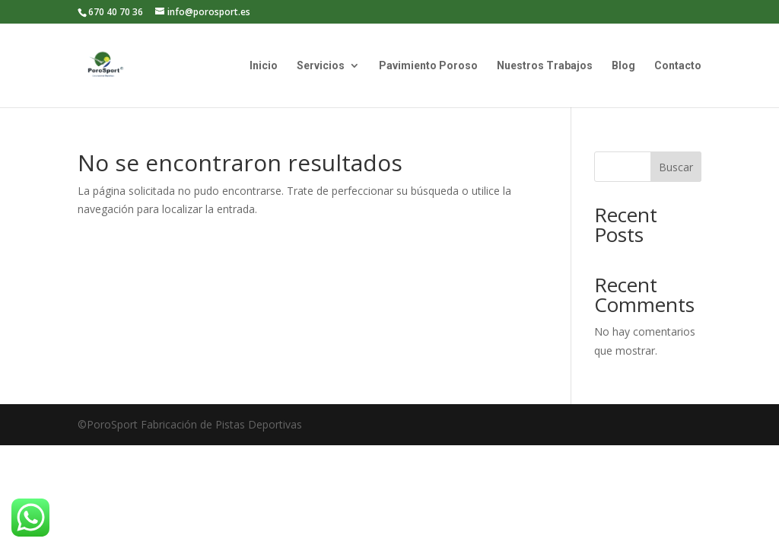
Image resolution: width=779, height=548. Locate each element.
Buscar (676, 167)
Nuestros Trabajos (545, 66)
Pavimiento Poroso (428, 66)
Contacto (677, 66)
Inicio (264, 66)
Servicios (321, 66)
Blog (623, 66)
